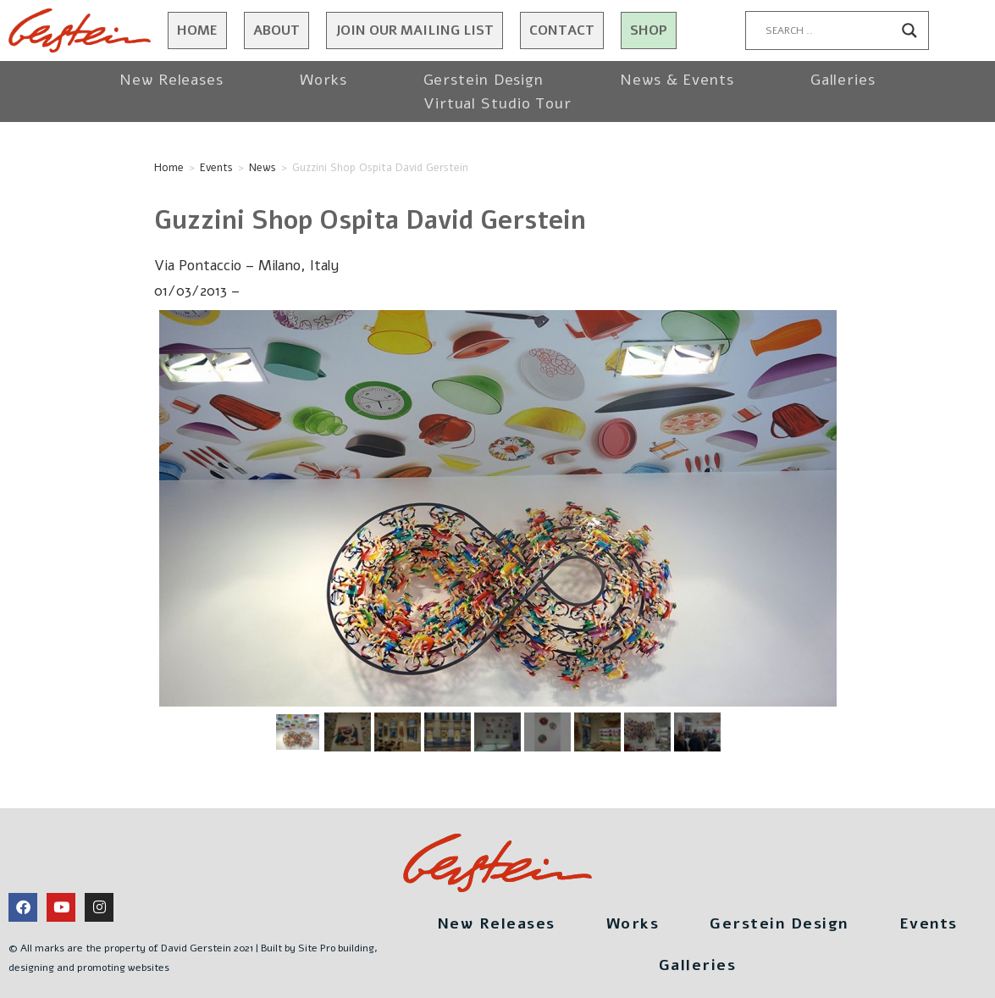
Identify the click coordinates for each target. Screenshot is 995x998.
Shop (648, 30)
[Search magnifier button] (909, 30)
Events (216, 167)
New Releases (171, 79)
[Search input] (829, 30)
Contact (561, 30)
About (276, 30)
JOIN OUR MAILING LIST (414, 30)
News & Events (677, 79)
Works (323, 79)
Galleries (843, 79)
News (262, 167)
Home (197, 30)
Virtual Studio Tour (497, 103)
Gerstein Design (483, 79)
